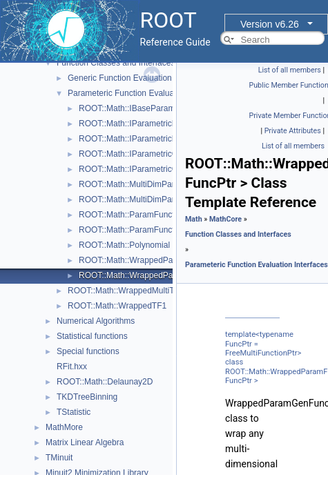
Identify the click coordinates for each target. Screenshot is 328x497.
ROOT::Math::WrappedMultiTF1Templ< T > (146, 290)
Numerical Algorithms (96, 321)
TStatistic (73, 412)
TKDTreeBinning (87, 397)
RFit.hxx (72, 366)
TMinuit (59, 457)
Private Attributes (292, 130)
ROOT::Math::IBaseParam (127, 108)
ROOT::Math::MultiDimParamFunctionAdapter (163, 184)
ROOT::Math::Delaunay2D (105, 382)
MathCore (225, 219)
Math (193, 219)
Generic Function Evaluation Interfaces (139, 78)
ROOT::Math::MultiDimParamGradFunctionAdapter (172, 199)
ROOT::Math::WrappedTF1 (117, 306)
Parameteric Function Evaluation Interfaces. (148, 93)
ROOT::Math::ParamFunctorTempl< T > (151, 230)
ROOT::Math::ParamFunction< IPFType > (155, 215)
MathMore (64, 427)
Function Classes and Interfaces (116, 63)
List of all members (289, 70)
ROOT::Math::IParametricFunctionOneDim (156, 139)
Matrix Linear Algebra (85, 442)
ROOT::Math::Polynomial (124, 245)
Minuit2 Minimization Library (97, 473)
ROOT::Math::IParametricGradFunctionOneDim (165, 169)
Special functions (88, 351)
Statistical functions (92, 336)
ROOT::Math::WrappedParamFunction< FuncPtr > (170, 260)
